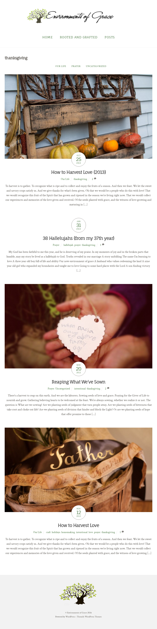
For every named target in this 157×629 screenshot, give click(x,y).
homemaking (68, 532)
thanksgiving (80, 179)
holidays (56, 532)
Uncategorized (96, 66)
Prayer (76, 66)
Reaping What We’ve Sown (78, 381)
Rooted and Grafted (78, 37)
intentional (80, 388)
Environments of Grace (77, 612)
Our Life (60, 66)
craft (48, 532)
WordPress (70, 616)
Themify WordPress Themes (89, 616)
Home (47, 37)
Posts (110, 37)
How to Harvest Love (78, 525)
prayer (77, 245)
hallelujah (68, 245)
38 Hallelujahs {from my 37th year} (78, 238)
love (91, 532)
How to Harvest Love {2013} (78, 172)
